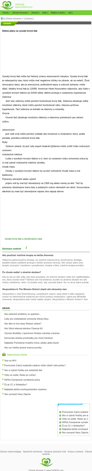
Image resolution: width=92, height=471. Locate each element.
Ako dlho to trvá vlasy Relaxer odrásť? (22, 323)
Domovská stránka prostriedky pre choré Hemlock (28, 338)
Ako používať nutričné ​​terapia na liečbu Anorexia (27, 255)
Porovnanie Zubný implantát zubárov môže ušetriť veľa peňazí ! (35, 365)
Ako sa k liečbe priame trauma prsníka (23, 347)
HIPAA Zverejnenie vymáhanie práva (22, 380)
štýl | (70, 13)
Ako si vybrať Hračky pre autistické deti (23, 370)
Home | (6, 13)
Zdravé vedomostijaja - (11, 451)
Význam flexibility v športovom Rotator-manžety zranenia (32, 333)
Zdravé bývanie (13, 18)
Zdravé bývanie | (20, 13)
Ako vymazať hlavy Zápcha (17, 394)
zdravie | (35, 13)
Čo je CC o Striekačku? (15, 384)
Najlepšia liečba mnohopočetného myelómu (25, 389)
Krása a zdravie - (76, 451)
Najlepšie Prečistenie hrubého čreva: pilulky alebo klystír (31, 343)
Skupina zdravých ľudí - (56, 451)
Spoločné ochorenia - (33, 451)
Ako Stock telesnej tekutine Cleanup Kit (23, 328)
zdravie (28, 18)
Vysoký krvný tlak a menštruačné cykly (24, 239)
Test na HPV (10, 360)
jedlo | (45, 13)
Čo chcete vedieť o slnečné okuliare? (21, 272)
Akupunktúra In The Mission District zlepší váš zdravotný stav (34, 289)
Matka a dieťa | (58, 13)
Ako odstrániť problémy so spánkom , (22, 314)
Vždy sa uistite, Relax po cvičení (20, 375)
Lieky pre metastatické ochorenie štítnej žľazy (26, 319)
